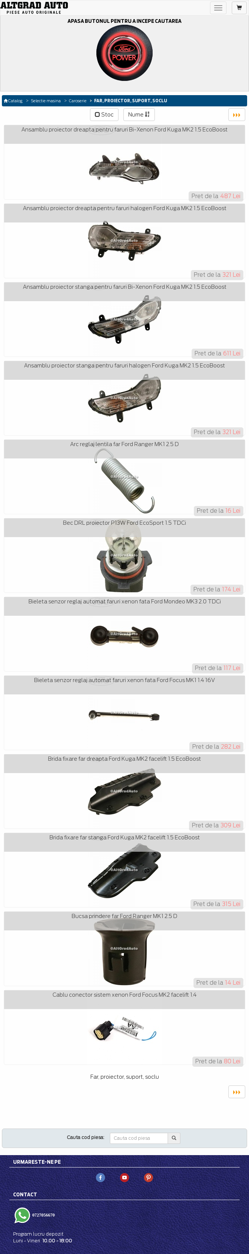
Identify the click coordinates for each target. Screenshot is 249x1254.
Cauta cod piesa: (85, 1137)
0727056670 (43, 1215)
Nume (139, 115)
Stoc (104, 115)
